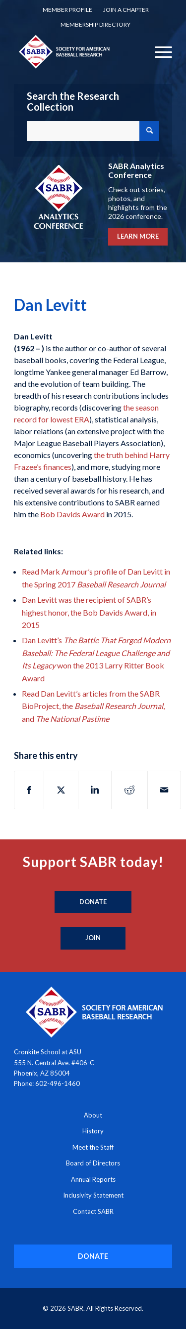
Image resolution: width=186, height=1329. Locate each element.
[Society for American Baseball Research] (77, 51)
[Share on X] (61, 790)
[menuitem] (67, 9)
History (93, 1131)
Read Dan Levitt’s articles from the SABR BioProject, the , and (93, 706)
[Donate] (93, 902)
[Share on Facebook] (29, 790)
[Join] (93, 938)
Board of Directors (93, 1163)
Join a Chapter (126, 9)
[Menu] (158, 51)
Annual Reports (93, 1179)
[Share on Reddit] (129, 790)
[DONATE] (93, 1256)
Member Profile (67, 9)
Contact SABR (93, 1211)
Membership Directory (95, 24)
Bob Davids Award (72, 514)
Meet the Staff (93, 1147)
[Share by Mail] (164, 790)
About (93, 1115)
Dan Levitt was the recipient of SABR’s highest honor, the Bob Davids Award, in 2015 (89, 612)
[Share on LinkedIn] (94, 790)
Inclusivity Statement (93, 1195)
